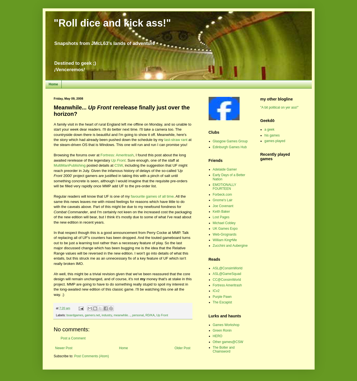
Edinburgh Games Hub (230, 147)
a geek (269, 129)
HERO (218, 336)
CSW (118, 165)
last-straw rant (175, 140)
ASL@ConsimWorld (228, 268)
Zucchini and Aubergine (230, 246)
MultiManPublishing (70, 165)
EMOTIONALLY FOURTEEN (224, 187)
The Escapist (222, 302)
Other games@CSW (228, 342)
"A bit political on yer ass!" (279, 107)
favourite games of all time (152, 196)
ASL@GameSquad (227, 274)
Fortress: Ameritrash (117, 155)
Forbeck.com (222, 195)
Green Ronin (222, 330)
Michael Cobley (224, 223)
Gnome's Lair (223, 200)
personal (138, 315)
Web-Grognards (225, 234)
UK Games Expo (225, 229)
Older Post (182, 348)
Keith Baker (221, 212)
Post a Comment (73, 338)
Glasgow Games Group (230, 141)
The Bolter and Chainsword (224, 349)
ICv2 (216, 291)
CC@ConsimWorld (227, 280)
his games (272, 135)
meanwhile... (122, 315)
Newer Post (64, 348)
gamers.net (92, 315)
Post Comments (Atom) (91, 356)
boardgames (74, 315)
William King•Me (225, 240)
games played (274, 141)
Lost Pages (221, 217)
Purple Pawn (222, 297)
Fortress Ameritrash (227, 285)
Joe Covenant (223, 206)
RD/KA (150, 315)
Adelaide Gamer (225, 169)
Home (53, 84)
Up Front (162, 315)
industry (107, 315)
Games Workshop (226, 325)
